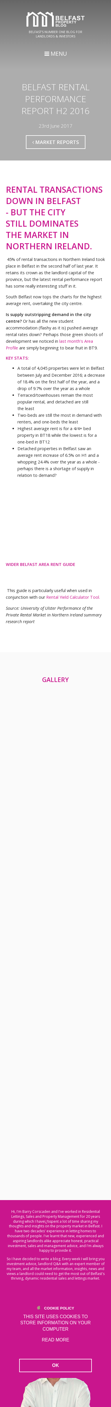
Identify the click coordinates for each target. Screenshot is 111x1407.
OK (55, 1365)
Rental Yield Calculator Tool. (73, 597)
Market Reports (55, 142)
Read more (55, 1339)
